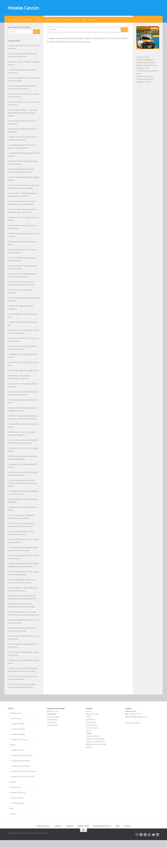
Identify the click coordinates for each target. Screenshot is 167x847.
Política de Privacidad (132, 730)
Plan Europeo (16, 725)
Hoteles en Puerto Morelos (146, 69)
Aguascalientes (52, 726)
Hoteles (28, 20)
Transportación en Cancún (145, 86)
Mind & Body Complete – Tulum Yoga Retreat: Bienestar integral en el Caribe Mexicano (22, 120)
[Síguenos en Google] (31, 26)
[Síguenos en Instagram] (20, 26)
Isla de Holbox (52, 729)
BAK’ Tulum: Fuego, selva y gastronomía (24, 377)
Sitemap (89, 754)
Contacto (92, 20)
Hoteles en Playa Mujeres (145, 67)
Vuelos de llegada (18, 810)
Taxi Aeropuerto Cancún (144, 83)
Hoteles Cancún (23, 8)
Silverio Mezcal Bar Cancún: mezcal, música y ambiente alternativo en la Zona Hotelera (22, 490)
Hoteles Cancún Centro (20, 746)
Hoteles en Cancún (143, 64)
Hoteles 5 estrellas (18, 741)
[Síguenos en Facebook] (23, 26)
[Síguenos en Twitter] (34, 26)
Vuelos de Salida (17, 805)
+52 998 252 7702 (134, 721)
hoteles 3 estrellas (18, 731)
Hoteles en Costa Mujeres (21, 773)
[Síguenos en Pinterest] (27, 26)
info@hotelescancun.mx (139, 724)
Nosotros (39, 20)
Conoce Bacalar (52, 732)
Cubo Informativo (53, 724)
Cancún (88, 718)
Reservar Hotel (51, 20)
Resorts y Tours (52, 718)
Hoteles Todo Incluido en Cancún (23, 783)
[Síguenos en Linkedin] (38, 26)
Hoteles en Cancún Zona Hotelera (23, 778)
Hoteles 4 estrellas (18, 736)
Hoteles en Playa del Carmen (146, 72)
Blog (84, 20)
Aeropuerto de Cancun (68, 20)
